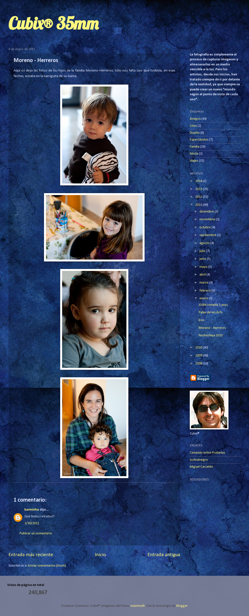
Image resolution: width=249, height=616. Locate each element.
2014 (199, 181)
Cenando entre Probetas (207, 453)
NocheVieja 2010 (210, 335)
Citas (193, 126)
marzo (204, 282)
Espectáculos (199, 140)
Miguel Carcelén (201, 467)
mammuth (138, 606)
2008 (199, 363)
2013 (199, 189)
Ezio (202, 320)
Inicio (100, 555)
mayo (203, 267)
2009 (199, 355)
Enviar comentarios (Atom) (47, 566)
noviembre (207, 219)
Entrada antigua (163, 555)
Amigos (195, 119)
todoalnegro (199, 460)
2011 (199, 205)
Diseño (195, 133)
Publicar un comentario (36, 533)
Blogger (182, 606)
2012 (199, 197)
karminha (31, 510)
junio (203, 259)
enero (204, 298)
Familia (194, 147)
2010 (199, 347)
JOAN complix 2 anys (213, 305)
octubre (205, 227)
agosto (204, 243)
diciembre (207, 211)
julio (202, 251)
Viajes (194, 161)
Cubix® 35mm (53, 23)
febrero (205, 290)
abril (202, 274)
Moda (194, 154)
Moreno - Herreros (212, 328)
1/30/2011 (31, 523)
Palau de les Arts (210, 312)
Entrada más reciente (30, 555)
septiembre (208, 235)
